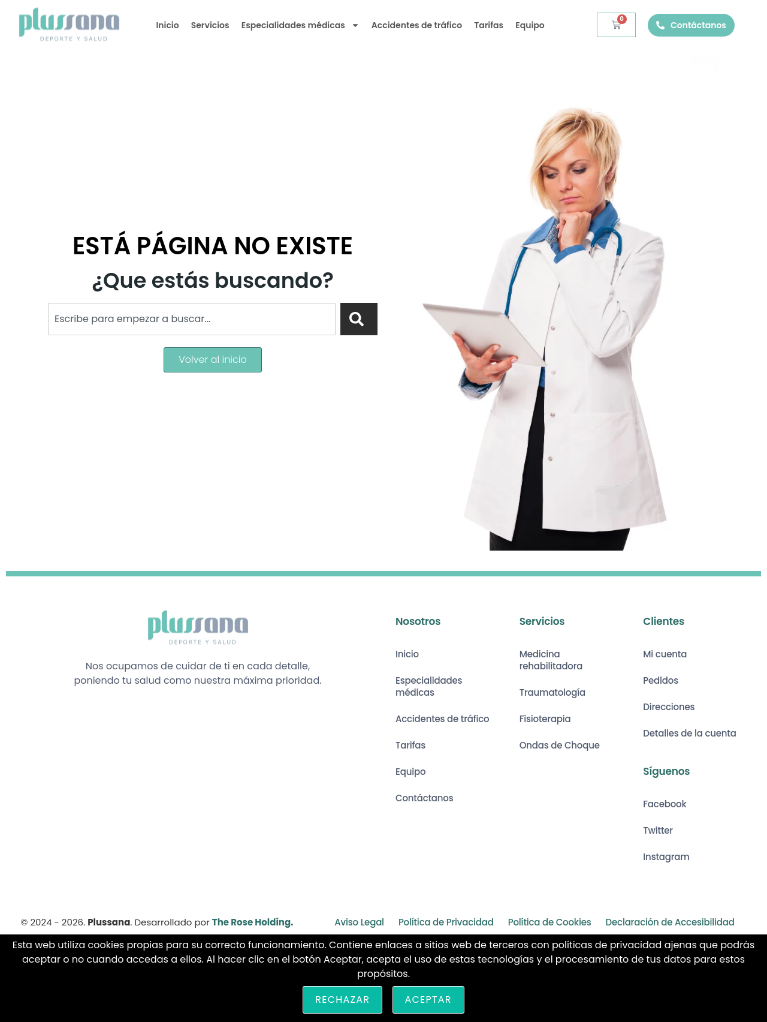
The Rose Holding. (253, 922)
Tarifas (488, 25)
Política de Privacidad (446, 922)
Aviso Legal (359, 922)
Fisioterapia (545, 719)
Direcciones (668, 707)
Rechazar (342, 999)
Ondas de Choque (560, 745)
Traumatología (552, 692)
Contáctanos (424, 798)
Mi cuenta (665, 654)
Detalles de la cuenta (689, 733)
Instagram (666, 856)
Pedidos (660, 680)
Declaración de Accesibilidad (670, 922)
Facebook (664, 804)
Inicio (167, 25)
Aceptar (428, 999)
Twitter (658, 830)
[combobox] (192, 319)
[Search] (359, 319)
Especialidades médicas (300, 25)
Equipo (530, 25)
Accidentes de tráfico (417, 25)
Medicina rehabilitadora (551, 660)
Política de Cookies (549, 922)
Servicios (210, 25)
